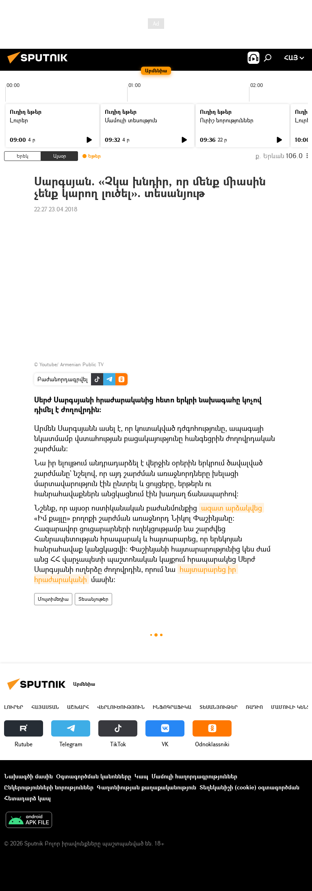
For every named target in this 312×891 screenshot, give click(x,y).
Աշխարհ (78, 707)
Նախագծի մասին (28, 776)
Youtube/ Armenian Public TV (71, 364)
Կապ (141, 776)
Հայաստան (45, 707)
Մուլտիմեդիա (53, 598)
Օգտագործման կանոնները (93, 776)
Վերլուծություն (121, 707)
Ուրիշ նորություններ (227, 120)
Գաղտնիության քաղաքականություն (146, 787)
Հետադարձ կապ (27, 798)
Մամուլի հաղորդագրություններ (194, 776)
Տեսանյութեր (93, 598)
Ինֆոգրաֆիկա (172, 707)
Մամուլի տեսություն (131, 120)
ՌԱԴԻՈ (254, 707)
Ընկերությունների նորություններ (48, 787)
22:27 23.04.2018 (56, 209)
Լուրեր (19, 120)
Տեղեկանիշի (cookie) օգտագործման (249, 787)
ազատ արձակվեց (231, 508)
